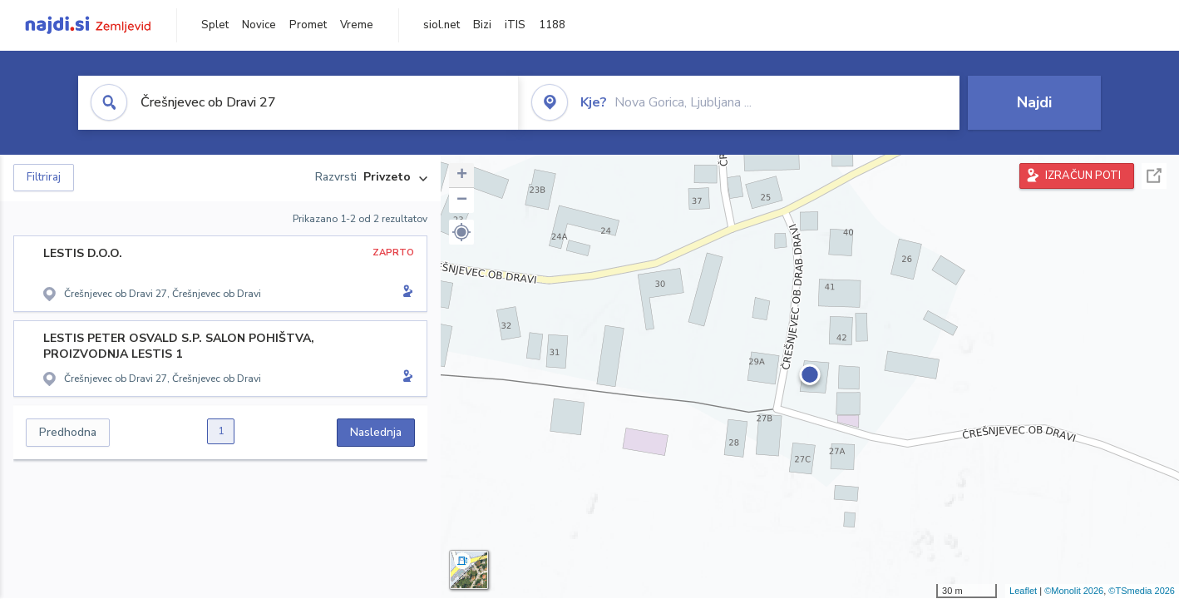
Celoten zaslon (1154, 176)
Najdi (1034, 102)
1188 (552, 24)
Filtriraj (44, 177)
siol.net (441, 24)
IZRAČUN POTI (1083, 175)
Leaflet (1023, 591)
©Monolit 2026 (1073, 591)
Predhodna (67, 432)
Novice (259, 24)
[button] (461, 232)
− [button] (461, 200)
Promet (308, 24)
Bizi (482, 24)
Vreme (356, 24)
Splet (215, 24)
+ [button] (461, 175)
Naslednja (376, 432)
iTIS (515, 24)
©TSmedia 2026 (1141, 591)
